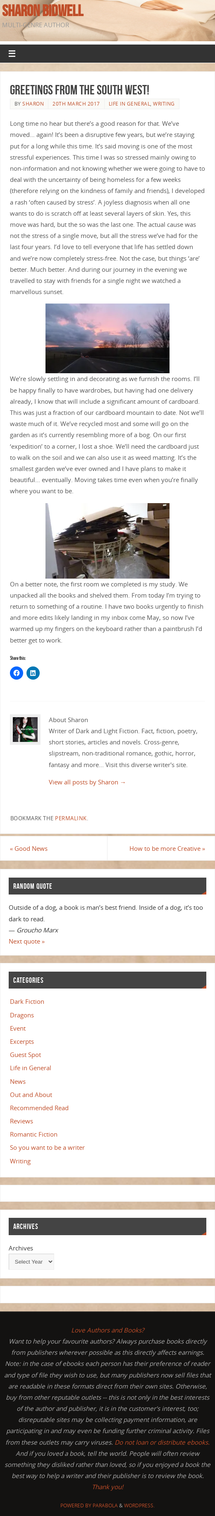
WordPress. (139, 1505)
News (18, 1081)
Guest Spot (25, 1054)
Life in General (129, 103)
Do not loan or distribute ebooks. (162, 1442)
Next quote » (27, 941)
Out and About (31, 1094)
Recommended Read (39, 1108)
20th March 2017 (76, 103)
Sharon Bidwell (42, 10)
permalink (71, 818)
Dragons (22, 1015)
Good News (29, 848)
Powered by (76, 1505)
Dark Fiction (27, 1001)
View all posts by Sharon (87, 782)
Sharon (33, 103)
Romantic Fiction (33, 1134)
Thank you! (107, 1487)
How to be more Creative (167, 848)
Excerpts (22, 1041)
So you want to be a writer (47, 1148)
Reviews (21, 1121)
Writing (164, 103)
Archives (21, 1248)
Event (18, 1028)
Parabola (105, 1505)
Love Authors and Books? (107, 1330)
